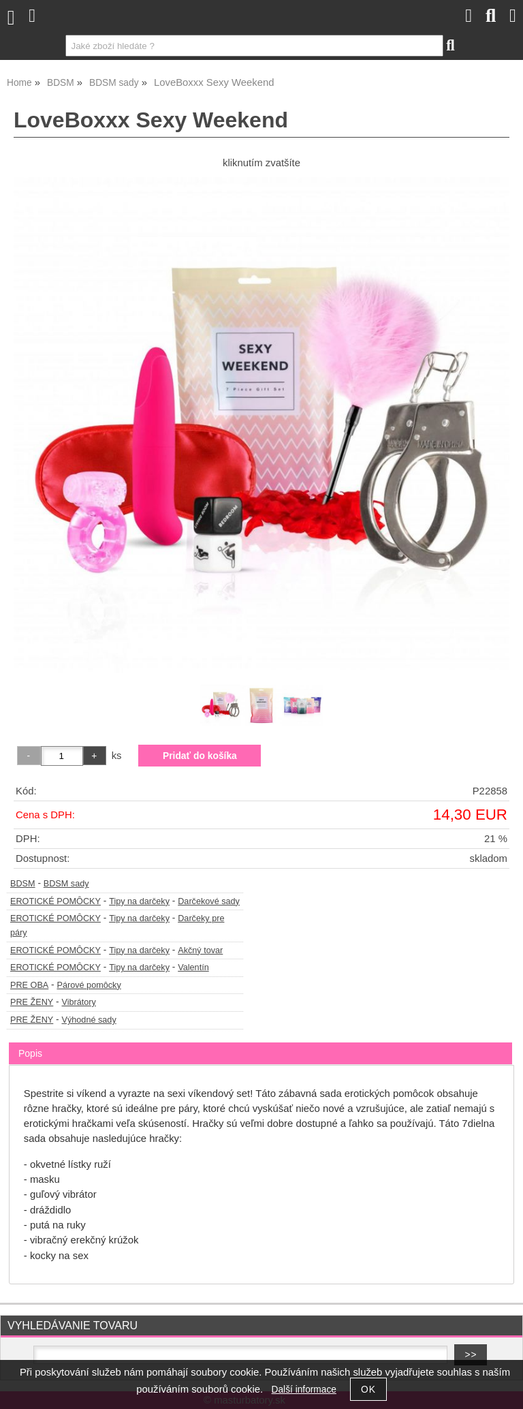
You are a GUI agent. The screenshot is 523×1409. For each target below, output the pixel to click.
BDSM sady (66, 883)
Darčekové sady (209, 901)
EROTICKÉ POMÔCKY (55, 901)
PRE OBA (29, 985)
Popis (30, 1053)
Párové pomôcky (89, 985)
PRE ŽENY (31, 1002)
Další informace (304, 1389)
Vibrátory (79, 1002)
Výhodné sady (89, 1020)
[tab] (260, 1042)
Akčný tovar (200, 950)
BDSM (22, 883)
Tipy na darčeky (139, 901)
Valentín (193, 967)
